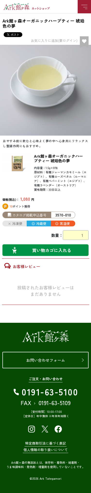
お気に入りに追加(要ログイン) (54, 40)
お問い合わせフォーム (45, 360)
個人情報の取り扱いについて (46, 449)
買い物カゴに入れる (51, 250)
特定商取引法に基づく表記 (45, 443)
